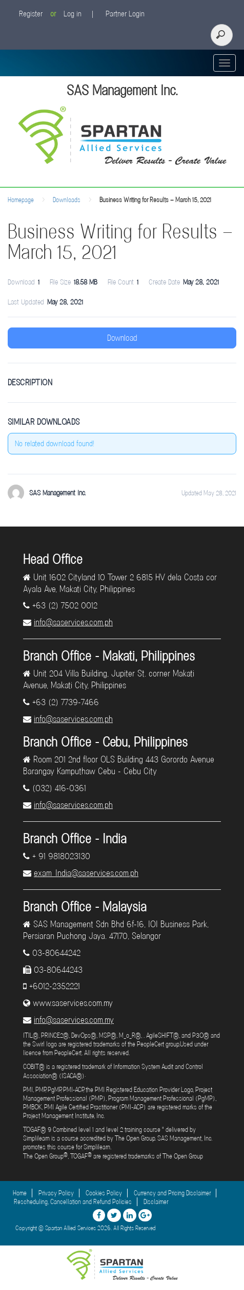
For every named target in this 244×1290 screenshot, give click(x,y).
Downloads (66, 199)
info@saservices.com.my (74, 1019)
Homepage (21, 199)
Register (31, 14)
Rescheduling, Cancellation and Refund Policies (73, 1201)
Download (122, 338)
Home (20, 1193)
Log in (73, 14)
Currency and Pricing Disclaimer (172, 1193)
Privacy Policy (56, 1193)
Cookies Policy (104, 1193)
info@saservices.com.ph (73, 622)
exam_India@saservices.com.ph (86, 873)
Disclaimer (156, 1201)
